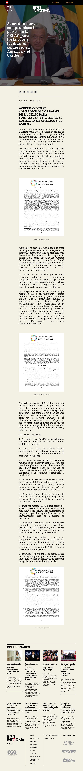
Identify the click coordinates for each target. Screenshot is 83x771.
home (32, 735)
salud (32, 750)
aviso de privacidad (51, 735)
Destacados (71, 2)
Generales (58, 2)
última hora (34, 738)
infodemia (34, 747)
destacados (34, 741)
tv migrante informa (34, 760)
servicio (33, 753)
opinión (33, 764)
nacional (33, 744)
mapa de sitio (49, 738)
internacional (35, 756)
